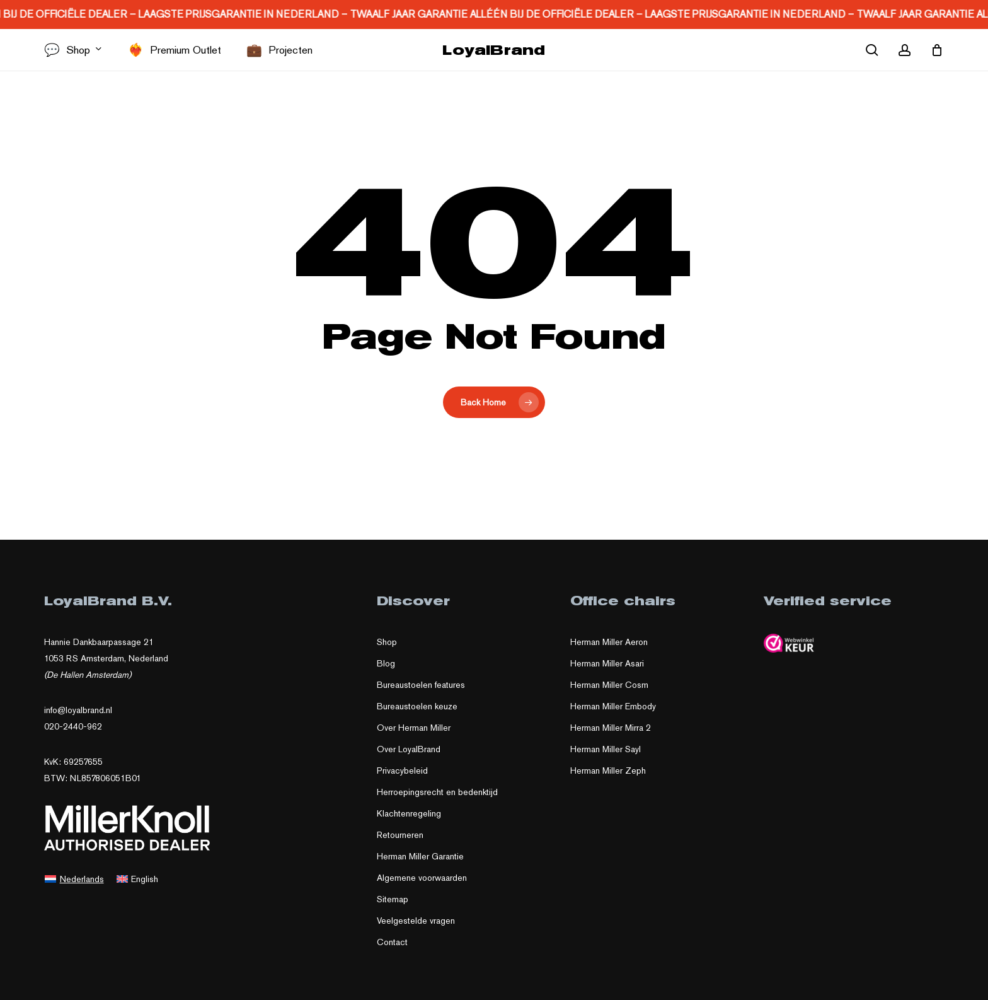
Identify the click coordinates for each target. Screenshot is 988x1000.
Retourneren (400, 834)
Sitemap (392, 899)
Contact (392, 942)
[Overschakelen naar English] (138, 878)
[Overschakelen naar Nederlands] (74, 878)
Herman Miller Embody (613, 706)
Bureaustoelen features (421, 684)
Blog (386, 663)
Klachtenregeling (409, 813)
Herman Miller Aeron (609, 642)
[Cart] (937, 50)
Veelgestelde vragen (416, 920)
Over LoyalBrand (408, 749)
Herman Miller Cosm (609, 684)
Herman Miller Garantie (420, 856)
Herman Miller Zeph (608, 770)
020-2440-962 (73, 726)
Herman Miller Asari (607, 663)
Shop (387, 642)
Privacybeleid (402, 770)
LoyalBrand (493, 50)
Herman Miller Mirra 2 (610, 727)
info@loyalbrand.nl (78, 710)
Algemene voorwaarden (422, 877)
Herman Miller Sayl (605, 749)
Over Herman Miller (414, 727)
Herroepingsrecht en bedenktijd (437, 792)
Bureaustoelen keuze (417, 706)
